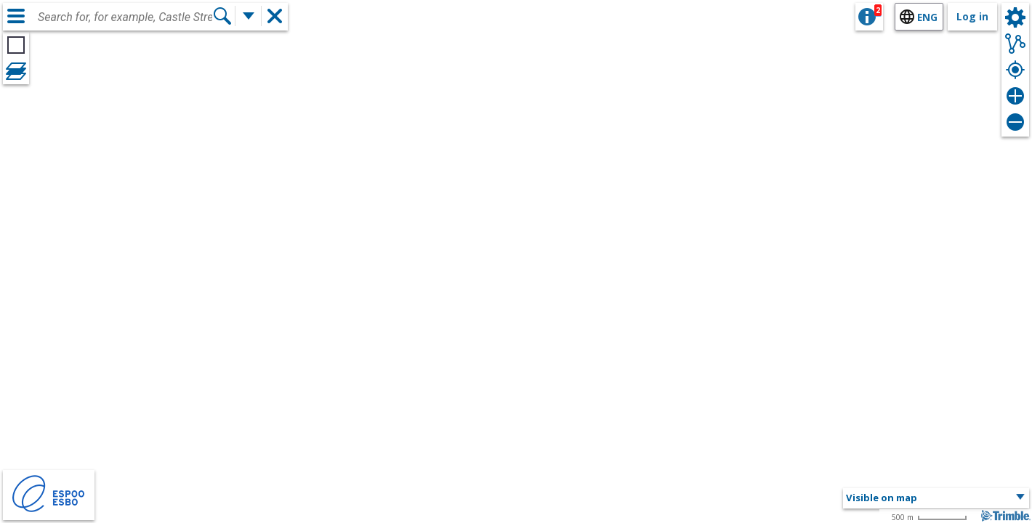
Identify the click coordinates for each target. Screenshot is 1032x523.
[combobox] (125, 17)
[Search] (222, 16)
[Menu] (16, 16)
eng (927, 17)
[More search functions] (248, 16)
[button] (936, 498)
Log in (972, 16)
